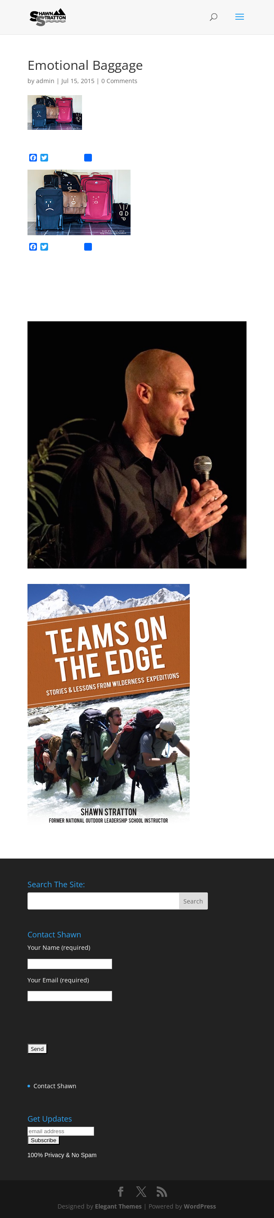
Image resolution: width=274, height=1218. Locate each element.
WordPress (200, 1206)
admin (45, 81)
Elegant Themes (118, 1206)
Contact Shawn (54, 1086)
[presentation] (92, 1024)
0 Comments (119, 81)
